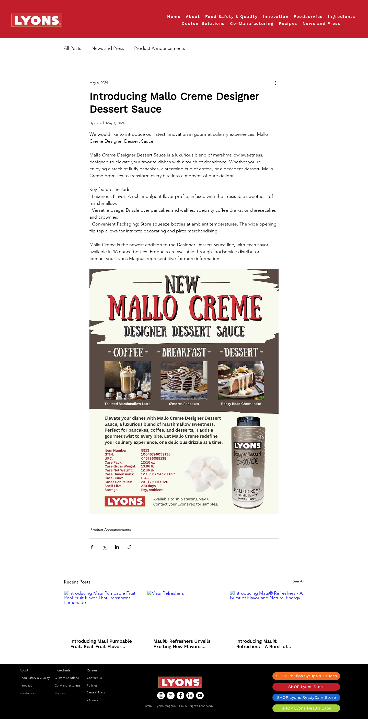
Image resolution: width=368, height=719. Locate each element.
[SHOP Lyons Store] (306, 687)
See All (298, 581)
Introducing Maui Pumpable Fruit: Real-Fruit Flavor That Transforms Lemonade (101, 643)
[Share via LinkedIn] (116, 547)
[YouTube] (200, 695)
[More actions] (275, 83)
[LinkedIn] (190, 695)
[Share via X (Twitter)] (104, 547)
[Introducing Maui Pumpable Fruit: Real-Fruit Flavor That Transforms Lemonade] (101, 611)
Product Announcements (159, 48)
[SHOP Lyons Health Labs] (306, 708)
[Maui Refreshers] (184, 611)
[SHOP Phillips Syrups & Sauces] (306, 676)
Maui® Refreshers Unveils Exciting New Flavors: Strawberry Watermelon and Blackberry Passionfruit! (181, 643)
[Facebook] (180, 695)
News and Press (107, 48)
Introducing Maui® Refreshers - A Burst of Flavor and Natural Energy (265, 643)
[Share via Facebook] (91, 547)
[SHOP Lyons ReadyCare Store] (306, 697)
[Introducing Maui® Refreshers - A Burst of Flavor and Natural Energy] (267, 611)
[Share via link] (129, 547)
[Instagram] (161, 695)
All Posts (72, 48)
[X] (171, 695)
